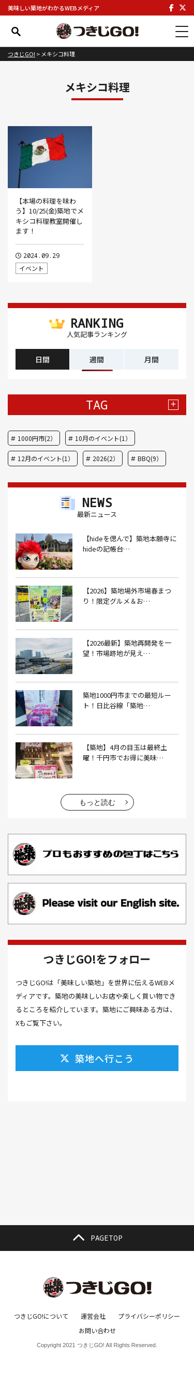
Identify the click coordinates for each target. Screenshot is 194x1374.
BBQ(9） (150, 458)
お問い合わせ (97, 1330)
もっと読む (97, 802)
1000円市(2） (37, 438)
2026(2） (106, 458)
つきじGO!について (41, 1315)
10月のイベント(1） (103, 438)
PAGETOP (97, 1238)
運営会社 (93, 1315)
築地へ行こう (96, 1058)
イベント (31, 268)
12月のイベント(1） (46, 458)
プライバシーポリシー (149, 1315)
